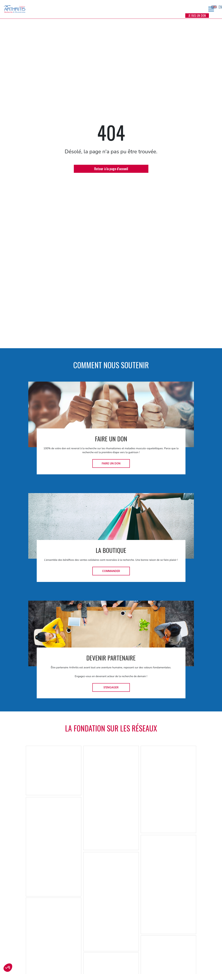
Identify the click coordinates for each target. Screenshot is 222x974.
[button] (7, 967)
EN (216, 7)
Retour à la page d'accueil (111, 168)
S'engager (111, 687)
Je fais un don (197, 15)
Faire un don (111, 463)
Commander (111, 571)
